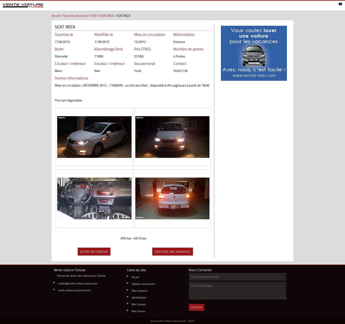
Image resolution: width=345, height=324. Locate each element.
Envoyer (196, 307)
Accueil (55, 15)
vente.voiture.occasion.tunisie (74, 290)
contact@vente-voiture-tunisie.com (77, 283)
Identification (139, 297)
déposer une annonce (172, 251)
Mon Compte (139, 304)
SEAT (93, 15)
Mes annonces (139, 291)
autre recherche (94, 251)
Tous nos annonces (75, 15)
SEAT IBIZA (107, 15)
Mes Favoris (138, 311)
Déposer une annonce (143, 284)
